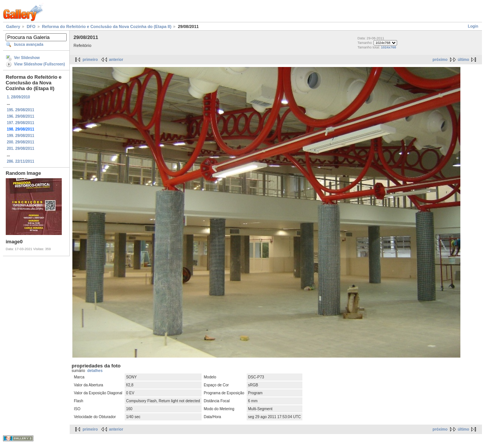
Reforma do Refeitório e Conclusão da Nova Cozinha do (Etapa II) (107, 26)
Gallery (13, 26)
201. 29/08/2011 (20, 148)
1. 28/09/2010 (18, 97)
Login (473, 26)
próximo (440, 60)
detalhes (95, 371)
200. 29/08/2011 (20, 142)
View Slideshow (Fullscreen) (39, 64)
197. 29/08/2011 (20, 123)
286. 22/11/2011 (20, 161)
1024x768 (388, 47)
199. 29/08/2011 (20, 136)
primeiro (90, 60)
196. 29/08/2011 (20, 116)
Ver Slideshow (27, 58)
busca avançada (28, 44)
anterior (116, 60)
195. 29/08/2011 (20, 110)
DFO (31, 26)
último (463, 60)
